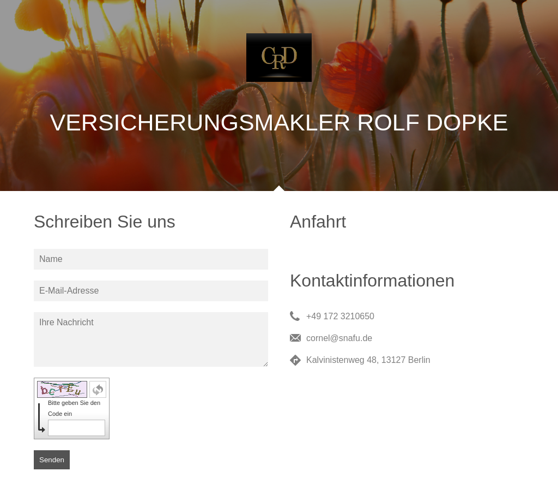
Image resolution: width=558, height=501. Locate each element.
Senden (51, 460)
